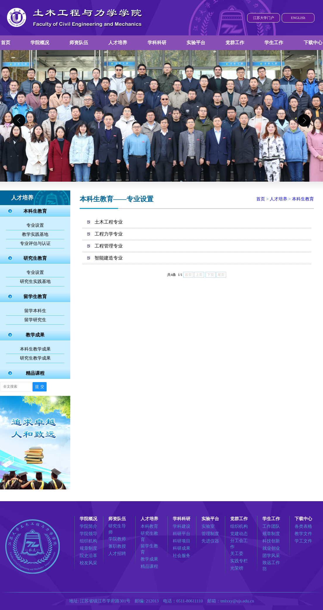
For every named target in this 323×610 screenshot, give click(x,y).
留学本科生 (35, 310)
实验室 (208, 526)
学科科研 (157, 42)
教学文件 (303, 533)
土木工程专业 (109, 221)
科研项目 (181, 541)
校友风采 (88, 563)
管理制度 (210, 533)
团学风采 (271, 555)
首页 (5, 42)
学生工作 (273, 42)
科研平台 (181, 533)
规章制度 (88, 548)
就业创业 (271, 548)
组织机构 (88, 541)
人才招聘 (117, 553)
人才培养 (117, 42)
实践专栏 (239, 561)
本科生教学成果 (35, 349)
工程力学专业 (109, 233)
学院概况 (39, 42)
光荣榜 (236, 568)
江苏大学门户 (263, 18)
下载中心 (313, 42)
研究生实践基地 (35, 281)
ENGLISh (298, 18)
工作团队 (271, 526)
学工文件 (303, 541)
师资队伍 (78, 42)
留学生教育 (35, 296)
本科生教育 (35, 211)
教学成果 (35, 334)
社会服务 (181, 555)
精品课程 (35, 373)
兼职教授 (117, 546)
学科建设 (181, 526)
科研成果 (181, 548)
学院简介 (88, 526)
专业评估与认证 (35, 243)
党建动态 (239, 533)
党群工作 (234, 42)
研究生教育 (35, 258)
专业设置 (35, 225)
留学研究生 (35, 319)
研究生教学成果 (35, 358)
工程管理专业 (109, 245)
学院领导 (88, 533)
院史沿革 (88, 555)
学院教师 (117, 539)
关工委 (236, 553)
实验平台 (196, 42)
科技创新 (271, 541)
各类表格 (303, 526)
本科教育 (149, 526)
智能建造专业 (109, 257)
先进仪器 (210, 541)
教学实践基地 (35, 234)
